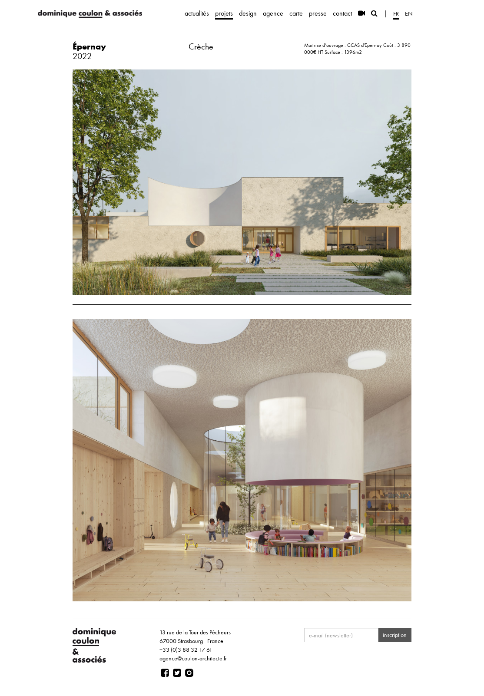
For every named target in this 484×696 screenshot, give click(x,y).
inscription (395, 635)
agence (273, 13)
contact (342, 13)
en (409, 13)
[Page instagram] (189, 673)
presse (318, 13)
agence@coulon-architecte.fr (193, 658)
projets (224, 13)
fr (396, 13)
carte (296, 13)
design (248, 13)
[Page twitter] (177, 673)
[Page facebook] (164, 673)
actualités (197, 13)
